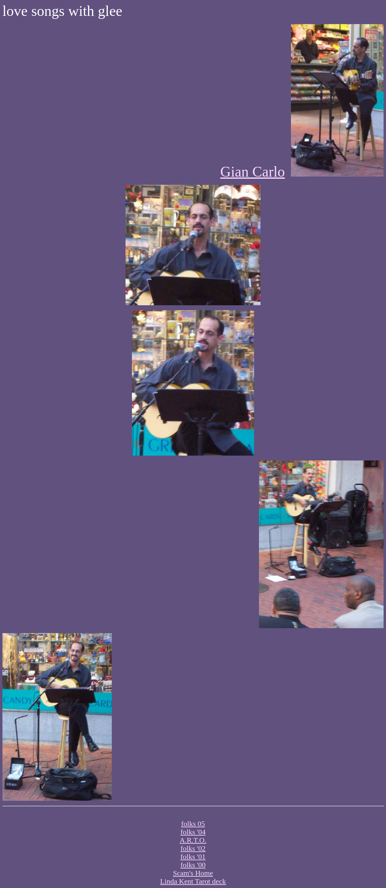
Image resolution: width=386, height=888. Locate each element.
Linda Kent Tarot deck (193, 881)
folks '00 (192, 865)
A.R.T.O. (193, 840)
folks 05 (193, 824)
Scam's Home (193, 873)
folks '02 (192, 848)
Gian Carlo (252, 171)
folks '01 (192, 857)
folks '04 (192, 832)
